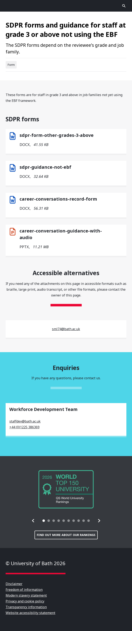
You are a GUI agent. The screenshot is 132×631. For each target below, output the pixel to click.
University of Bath (66, 6)
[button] (33, 521)
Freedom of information (24, 589)
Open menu (8, 5)
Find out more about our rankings (66, 535)
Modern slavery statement (26, 595)
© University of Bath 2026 (35, 563)
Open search (124, 5)
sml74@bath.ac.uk (66, 329)
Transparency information (26, 607)
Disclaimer (14, 584)
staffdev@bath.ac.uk (25, 421)
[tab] (43, 520)
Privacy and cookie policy (25, 601)
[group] (66, 489)
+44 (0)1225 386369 (24, 427)
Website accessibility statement (30, 613)
